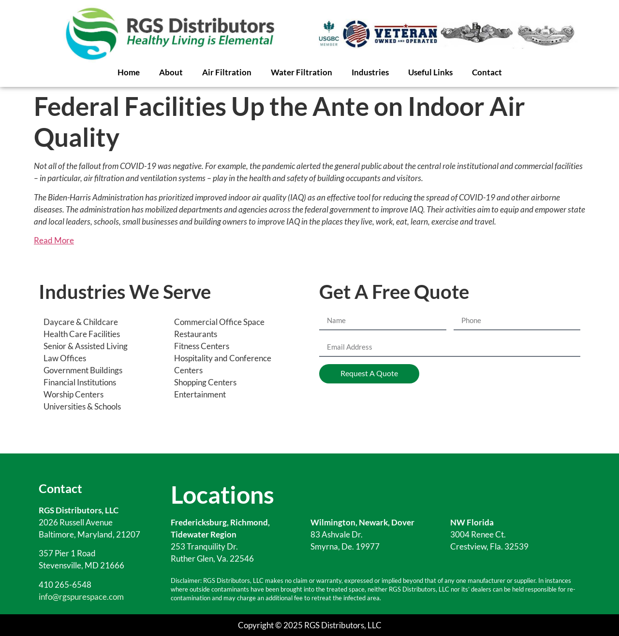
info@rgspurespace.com (81, 597)
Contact (487, 72)
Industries (370, 72)
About (171, 72)
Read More (54, 240)
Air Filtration (226, 72)
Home (129, 72)
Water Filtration (301, 72)
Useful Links (430, 72)
